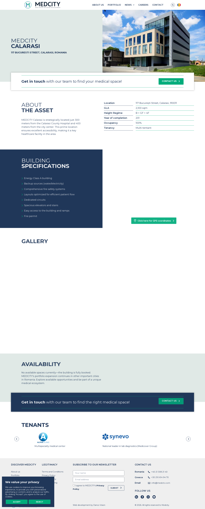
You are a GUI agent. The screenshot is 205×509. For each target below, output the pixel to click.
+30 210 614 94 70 (160, 477)
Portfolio (124, 5)
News (139, 5)
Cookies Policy (49, 479)
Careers (153, 5)
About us (108, 5)
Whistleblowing (49, 482)
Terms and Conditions (52, 471)
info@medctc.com (161, 483)
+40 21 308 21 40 (159, 472)
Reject (39, 501)
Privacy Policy (48, 475)
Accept (17, 501)
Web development (81, 505)
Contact (167, 5)
